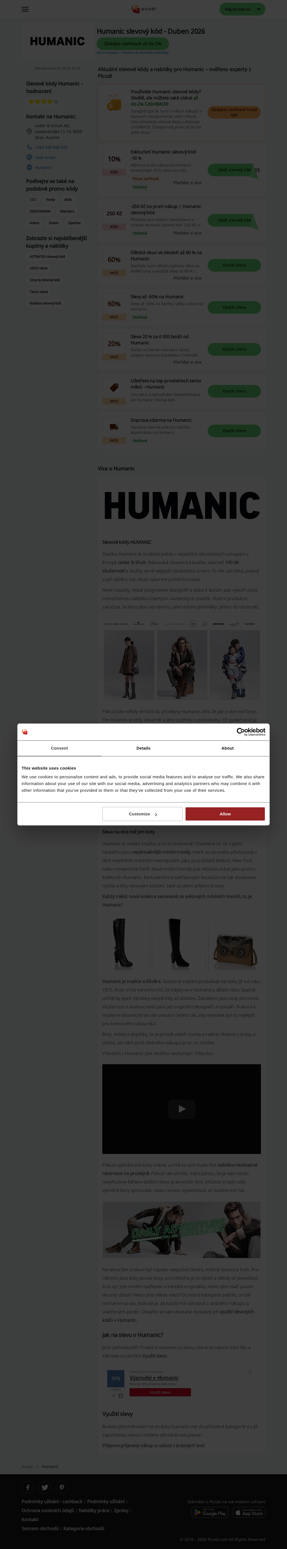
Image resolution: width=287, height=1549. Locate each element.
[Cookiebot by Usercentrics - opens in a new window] (240, 732)
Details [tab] (143, 748)
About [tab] (227, 748)
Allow (225, 813)
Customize (143, 813)
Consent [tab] (59, 748)
